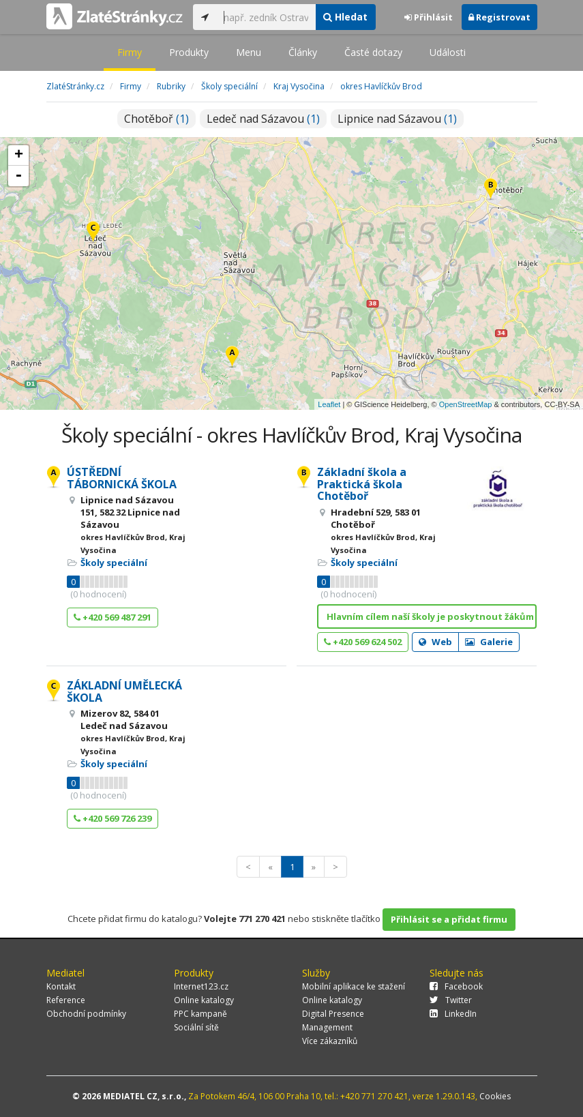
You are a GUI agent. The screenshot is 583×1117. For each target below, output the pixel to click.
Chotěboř (156, 118)
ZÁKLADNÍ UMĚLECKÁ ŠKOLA (124, 691)
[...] (266, 17)
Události (448, 52)
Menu (248, 52)
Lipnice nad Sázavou (397, 118)
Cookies (495, 1096)
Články (302, 52)
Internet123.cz (201, 986)
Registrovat (499, 17)
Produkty (189, 52)
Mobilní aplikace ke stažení (353, 986)
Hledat (345, 16)
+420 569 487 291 (112, 617)
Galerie (489, 642)
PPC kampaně (200, 1013)
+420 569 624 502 (363, 642)
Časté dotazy (373, 52)
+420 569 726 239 (112, 818)
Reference (65, 1000)
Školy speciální (113, 562)
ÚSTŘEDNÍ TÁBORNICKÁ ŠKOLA (122, 478)
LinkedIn (453, 1013)
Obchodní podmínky (86, 1013)
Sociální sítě (196, 1027)
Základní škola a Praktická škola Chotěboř (361, 483)
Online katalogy (204, 1000)
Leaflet (329, 404)
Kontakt (61, 986)
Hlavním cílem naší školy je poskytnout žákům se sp (432, 616)
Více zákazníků (329, 1041)
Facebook (456, 986)
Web (435, 642)
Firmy (129, 52)
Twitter (451, 1000)
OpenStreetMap (465, 404)
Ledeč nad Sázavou (263, 118)
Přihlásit (428, 17)
